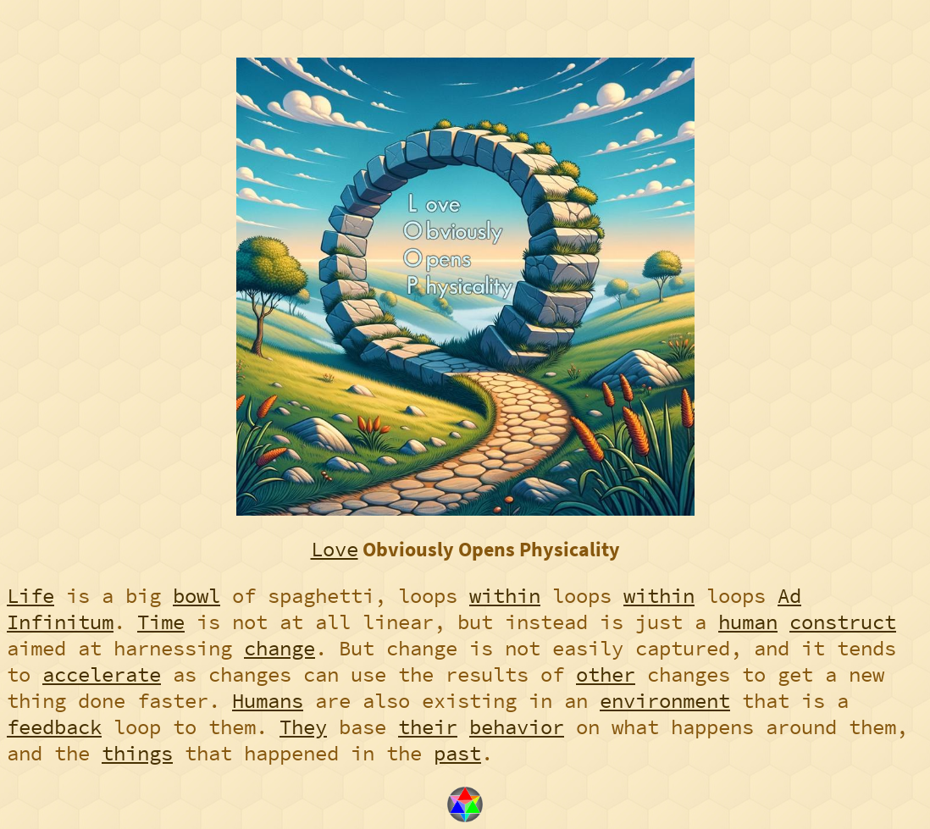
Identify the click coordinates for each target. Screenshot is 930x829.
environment (665, 701)
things (137, 753)
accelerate (101, 674)
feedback (54, 727)
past (457, 753)
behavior (516, 727)
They (303, 727)
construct (842, 622)
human (748, 622)
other (605, 674)
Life (30, 596)
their (427, 727)
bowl (196, 596)
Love (334, 549)
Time (161, 622)
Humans (267, 701)
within (504, 596)
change (279, 648)
